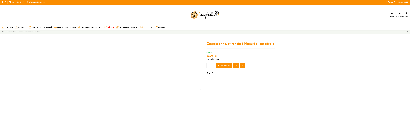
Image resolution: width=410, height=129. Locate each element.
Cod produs (210, 59)
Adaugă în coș (224, 65)
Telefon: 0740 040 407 (17, 2)
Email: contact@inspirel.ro (36, 2)
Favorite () (391, 2)
